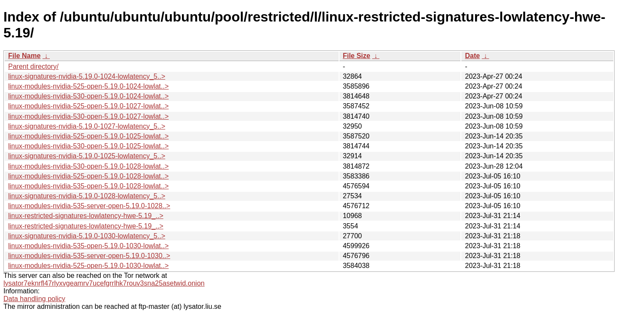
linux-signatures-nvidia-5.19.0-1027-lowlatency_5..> (86, 126)
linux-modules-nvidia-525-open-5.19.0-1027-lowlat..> (88, 106)
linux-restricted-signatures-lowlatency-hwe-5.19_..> (86, 215)
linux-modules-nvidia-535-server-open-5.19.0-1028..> (89, 205)
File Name (24, 55)
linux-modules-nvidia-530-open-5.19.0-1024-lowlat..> (88, 96)
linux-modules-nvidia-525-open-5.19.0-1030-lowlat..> (88, 265)
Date (472, 55)
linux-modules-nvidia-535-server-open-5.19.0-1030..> (89, 255)
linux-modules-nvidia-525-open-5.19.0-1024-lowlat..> (88, 86)
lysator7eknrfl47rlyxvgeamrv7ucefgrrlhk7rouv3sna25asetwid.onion (104, 283)
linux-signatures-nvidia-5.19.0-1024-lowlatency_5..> (86, 76)
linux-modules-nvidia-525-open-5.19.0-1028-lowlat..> (88, 176)
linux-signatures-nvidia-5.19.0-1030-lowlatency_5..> (86, 236)
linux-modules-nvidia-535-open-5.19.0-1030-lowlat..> (88, 245)
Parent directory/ (33, 66)
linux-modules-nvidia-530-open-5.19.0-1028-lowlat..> (88, 166)
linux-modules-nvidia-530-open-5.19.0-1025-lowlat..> (88, 146)
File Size (356, 55)
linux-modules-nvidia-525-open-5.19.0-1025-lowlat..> (88, 136)
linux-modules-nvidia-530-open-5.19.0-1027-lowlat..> (88, 116)
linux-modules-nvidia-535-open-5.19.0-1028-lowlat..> (88, 186)
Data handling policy (34, 298)
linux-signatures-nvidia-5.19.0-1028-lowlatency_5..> (86, 196)
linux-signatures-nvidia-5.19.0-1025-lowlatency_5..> (86, 156)
